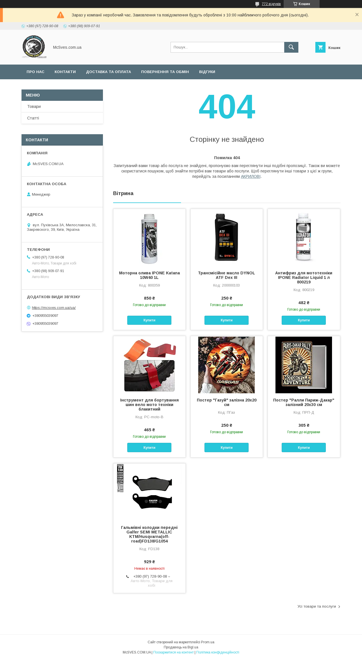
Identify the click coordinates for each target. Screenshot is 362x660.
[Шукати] (291, 47)
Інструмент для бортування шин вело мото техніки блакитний (149, 404)
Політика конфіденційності (217, 652)
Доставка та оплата (108, 72)
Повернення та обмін (165, 72)
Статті (33, 118)
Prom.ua (207, 642)
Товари (34, 106)
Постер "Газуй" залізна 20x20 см (227, 402)
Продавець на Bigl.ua (181, 647)
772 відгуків (271, 4)
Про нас (35, 72)
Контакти (65, 72)
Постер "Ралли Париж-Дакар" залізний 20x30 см (303, 402)
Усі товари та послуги (317, 606)
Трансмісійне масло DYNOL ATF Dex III (226, 275)
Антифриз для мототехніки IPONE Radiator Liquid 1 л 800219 (303, 277)
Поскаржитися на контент (173, 652)
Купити (149, 320)
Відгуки (207, 72)
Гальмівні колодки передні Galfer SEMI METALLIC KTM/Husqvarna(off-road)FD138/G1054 (149, 534)
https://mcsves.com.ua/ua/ (54, 308)
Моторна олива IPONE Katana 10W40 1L (149, 275)
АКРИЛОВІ (250, 176)
